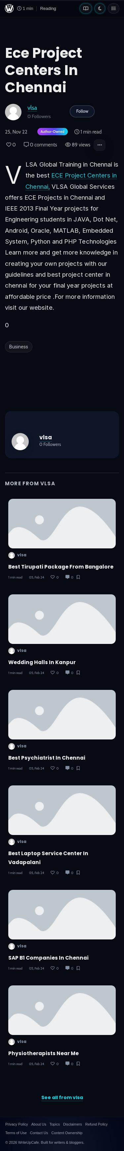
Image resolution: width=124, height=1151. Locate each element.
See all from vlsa (62, 1097)
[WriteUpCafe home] (9, 8)
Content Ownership (66, 1133)
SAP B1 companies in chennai (48, 957)
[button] (99, 145)
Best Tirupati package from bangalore (60, 566)
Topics (55, 1124)
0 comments (40, 145)
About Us (38, 1124)
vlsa (32, 107)
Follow (82, 111)
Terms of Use (16, 1133)
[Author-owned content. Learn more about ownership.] (51, 132)
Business (18, 346)
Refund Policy (96, 1124)
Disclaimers (72, 1124)
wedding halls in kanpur (42, 662)
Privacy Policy (16, 1124)
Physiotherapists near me (43, 1053)
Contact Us (39, 1133)
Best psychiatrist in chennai (46, 757)
